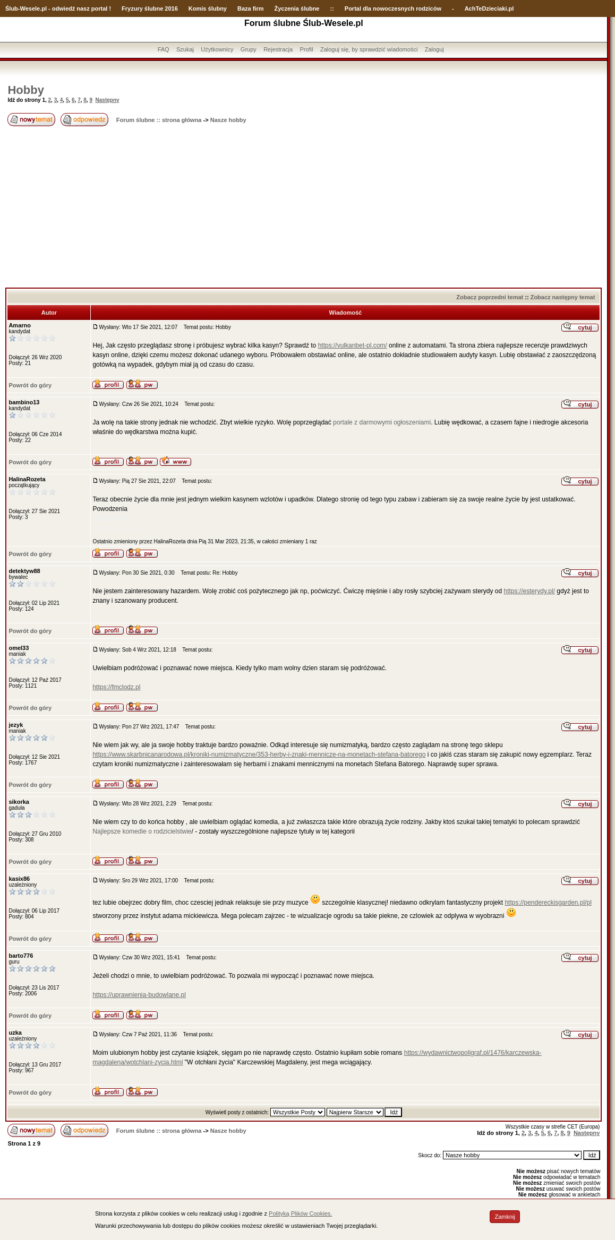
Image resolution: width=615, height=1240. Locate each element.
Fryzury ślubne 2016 (150, 8)
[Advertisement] (303, 208)
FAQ (163, 49)
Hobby (25, 90)
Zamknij (504, 1216)
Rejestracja (278, 49)
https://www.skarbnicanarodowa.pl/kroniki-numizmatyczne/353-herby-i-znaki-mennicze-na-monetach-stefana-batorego (258, 754)
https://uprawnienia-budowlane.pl (138, 995)
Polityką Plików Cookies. (300, 1213)
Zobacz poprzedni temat (489, 297)
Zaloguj (434, 49)
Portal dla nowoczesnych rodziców (393, 8)
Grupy (249, 49)
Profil (306, 49)
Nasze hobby (228, 120)
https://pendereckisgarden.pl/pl (548, 902)
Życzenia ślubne (297, 8)
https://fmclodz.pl (116, 687)
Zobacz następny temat (563, 297)
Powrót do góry (30, 385)
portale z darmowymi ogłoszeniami (382, 422)
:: (332, 8)
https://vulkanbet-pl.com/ (352, 345)
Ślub (11, 8)
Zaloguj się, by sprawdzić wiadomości (368, 49)
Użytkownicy (217, 49)
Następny (107, 100)
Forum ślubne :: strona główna (159, 120)
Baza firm (250, 8)
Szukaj (185, 49)
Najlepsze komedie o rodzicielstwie (141, 831)
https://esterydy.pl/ (530, 591)
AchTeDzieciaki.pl (489, 8)
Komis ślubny (208, 8)
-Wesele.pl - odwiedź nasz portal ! (64, 8)
